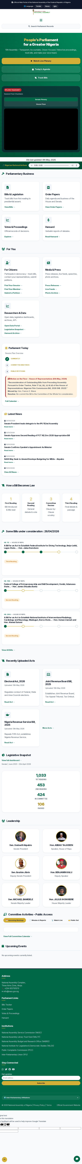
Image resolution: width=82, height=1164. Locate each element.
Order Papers (7, 1009)
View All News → (11, 472)
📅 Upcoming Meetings (14, 920)
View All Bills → (8, 650)
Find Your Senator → (13, 285)
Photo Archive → (52, 293)
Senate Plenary (41, 99)
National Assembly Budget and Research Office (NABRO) (26, 1041)
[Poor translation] (7, 1125)
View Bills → (9, 207)
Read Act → (9, 702)
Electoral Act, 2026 (14, 681)
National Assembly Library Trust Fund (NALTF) (21, 1037)
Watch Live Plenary (41, 61)
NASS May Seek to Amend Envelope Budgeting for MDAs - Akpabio (34, 459)
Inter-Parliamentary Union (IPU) (15, 1054)
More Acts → (48, 728)
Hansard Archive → (13, 333)
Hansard (5, 1018)
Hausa (47, 6)
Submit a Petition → (13, 293)
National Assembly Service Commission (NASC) (22, 1032)
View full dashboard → (12, 760)
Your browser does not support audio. (54, 165)
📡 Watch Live (57, 920)
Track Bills (41, 78)
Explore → (8, 237)
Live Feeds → (51, 289)
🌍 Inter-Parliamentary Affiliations (41, 1098)
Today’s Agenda (41, 69)
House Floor (41, 104)
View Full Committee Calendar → (17, 936)
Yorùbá (38, 6)
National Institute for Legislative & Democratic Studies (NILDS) (28, 1046)
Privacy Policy (39, 1105)
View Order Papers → (54, 207)
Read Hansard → (52, 237)
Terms (49, 1105)
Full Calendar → (12, 401)
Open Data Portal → (13, 326)
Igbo (55, 6)
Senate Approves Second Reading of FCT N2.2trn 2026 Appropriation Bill (37, 435)
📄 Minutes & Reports (37, 920)
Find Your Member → (13, 289)
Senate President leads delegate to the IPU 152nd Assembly (31, 423)
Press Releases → (53, 285)
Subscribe (41, 1083)
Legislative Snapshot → (14, 329)
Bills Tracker (7, 1005)
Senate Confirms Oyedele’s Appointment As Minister (28, 447)
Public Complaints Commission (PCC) (17, 1050)
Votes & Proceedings (10, 1013)
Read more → (9, 427)
